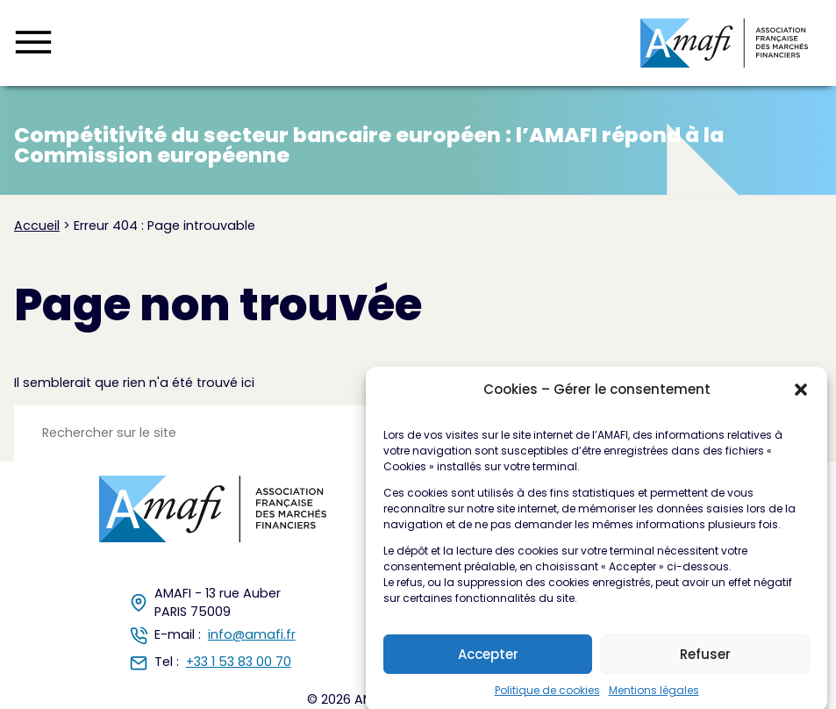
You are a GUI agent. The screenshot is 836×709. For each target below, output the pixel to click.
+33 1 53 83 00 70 (238, 661)
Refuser (705, 659)
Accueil (37, 225)
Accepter (488, 659)
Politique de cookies (547, 696)
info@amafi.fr (252, 634)
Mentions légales (654, 696)
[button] (801, 396)
